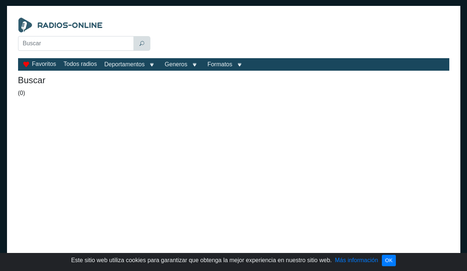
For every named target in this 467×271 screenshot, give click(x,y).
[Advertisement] (301, 36)
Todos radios (80, 64)
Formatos (220, 64)
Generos (176, 64)
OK (389, 260)
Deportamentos (124, 64)
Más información (356, 260)
